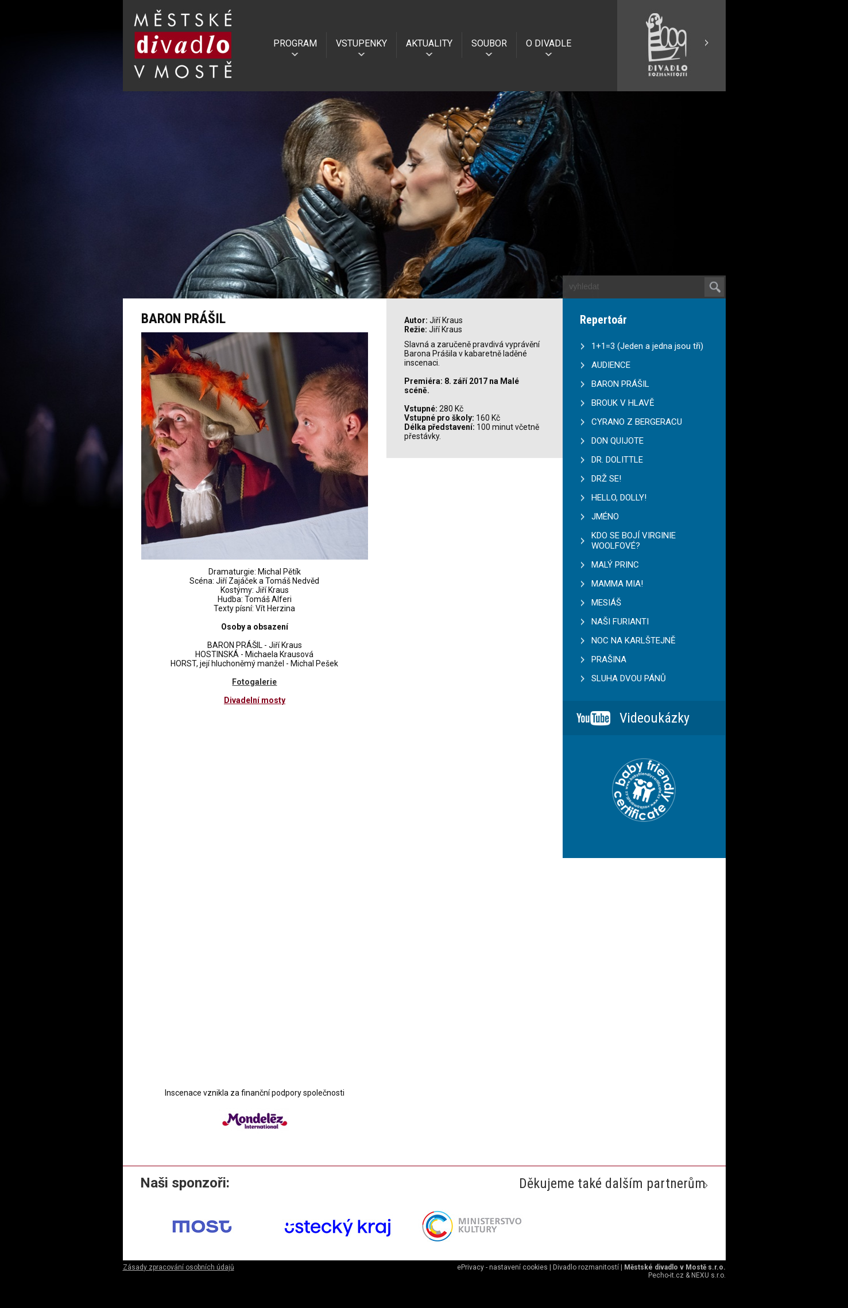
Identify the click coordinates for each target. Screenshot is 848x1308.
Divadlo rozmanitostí (586, 1267)
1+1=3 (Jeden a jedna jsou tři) (647, 346)
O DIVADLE (548, 43)
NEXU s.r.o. (708, 1275)
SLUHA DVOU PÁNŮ (628, 678)
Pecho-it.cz (666, 1275)
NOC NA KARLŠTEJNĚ (633, 640)
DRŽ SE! (606, 478)
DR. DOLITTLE (617, 460)
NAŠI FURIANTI (620, 621)
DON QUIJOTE (617, 441)
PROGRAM (295, 43)
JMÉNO (605, 516)
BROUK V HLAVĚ (623, 403)
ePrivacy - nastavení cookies (502, 1267)
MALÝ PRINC (615, 565)
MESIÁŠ (606, 602)
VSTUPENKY (361, 43)
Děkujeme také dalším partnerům (612, 1183)
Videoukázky (654, 718)
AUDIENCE (610, 365)
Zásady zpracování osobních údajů (178, 1267)
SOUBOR (489, 43)
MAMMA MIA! (617, 584)
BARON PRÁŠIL (620, 384)
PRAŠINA (608, 659)
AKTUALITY (429, 43)
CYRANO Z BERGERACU (636, 422)
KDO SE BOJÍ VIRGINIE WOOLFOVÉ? (633, 540)
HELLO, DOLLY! (618, 497)
